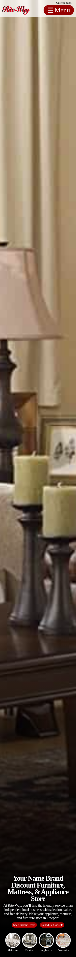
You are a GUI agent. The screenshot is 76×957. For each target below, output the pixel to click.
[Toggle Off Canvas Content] (59, 10)
